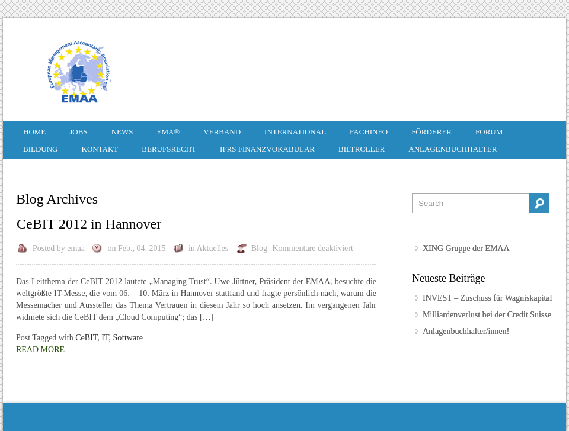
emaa (76, 248)
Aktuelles (213, 248)
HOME (34, 131)
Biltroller (361, 148)
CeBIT (86, 337)
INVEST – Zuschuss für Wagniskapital (487, 298)
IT (104, 337)
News (122, 131)
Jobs (78, 131)
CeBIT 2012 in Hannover (89, 223)
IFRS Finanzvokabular (267, 148)
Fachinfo (369, 131)
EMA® (168, 131)
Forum (489, 131)
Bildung (40, 148)
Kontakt (100, 148)
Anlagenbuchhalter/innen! (466, 331)
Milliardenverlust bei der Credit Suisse (487, 314)
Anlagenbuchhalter (452, 148)
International (295, 131)
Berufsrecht (169, 148)
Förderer (431, 131)
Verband (222, 131)
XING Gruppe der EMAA (466, 248)
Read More (40, 349)
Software (128, 337)
